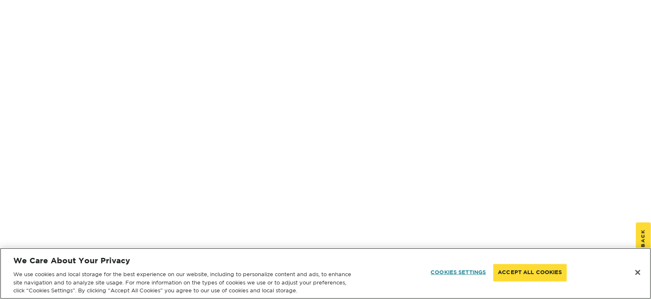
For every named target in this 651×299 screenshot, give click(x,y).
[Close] (638, 272)
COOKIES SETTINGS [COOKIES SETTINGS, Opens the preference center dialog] (458, 272)
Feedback (643, 247)
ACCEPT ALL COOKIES (530, 272)
